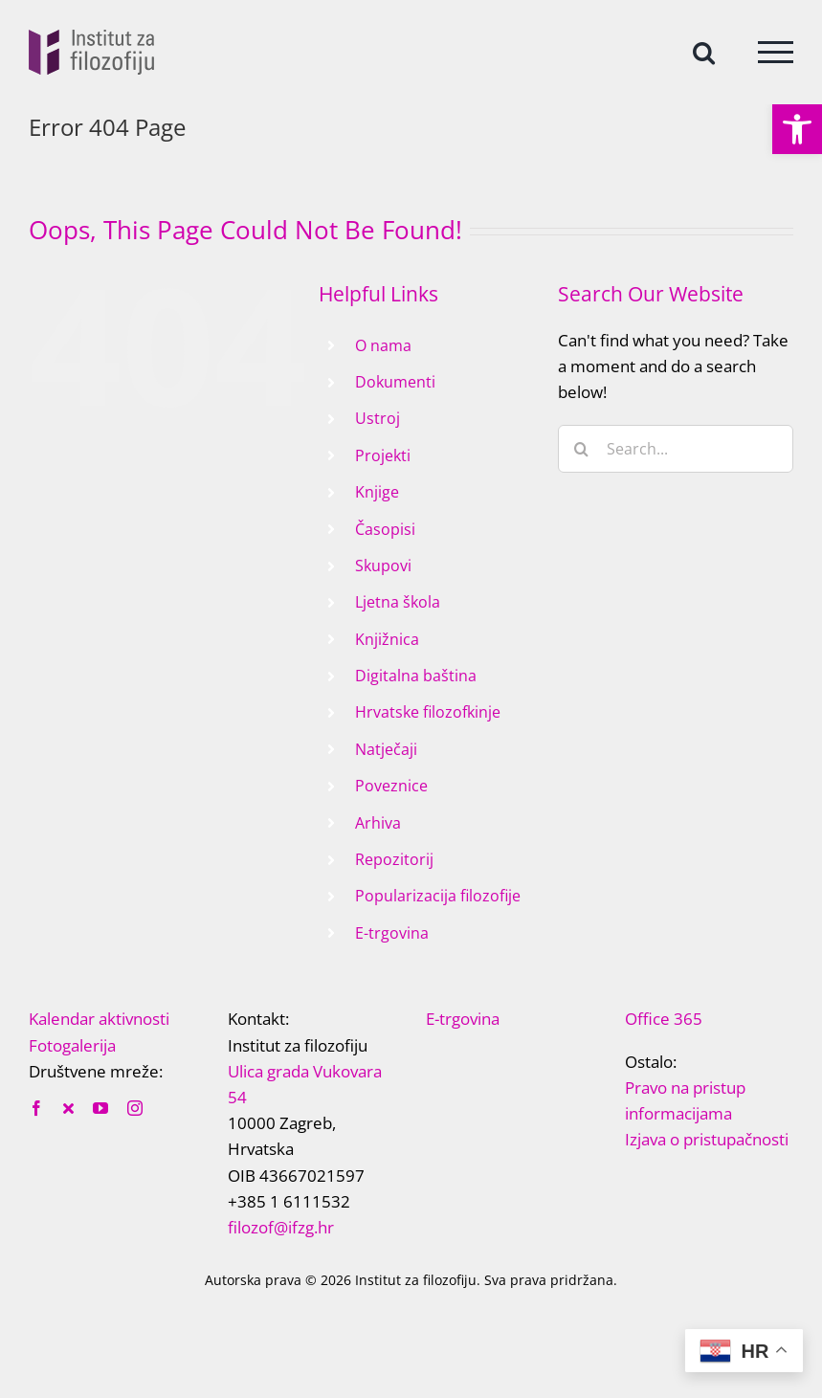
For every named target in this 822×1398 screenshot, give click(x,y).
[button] (797, 129)
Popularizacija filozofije (438, 895)
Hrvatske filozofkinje (427, 711)
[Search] (582, 449)
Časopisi (385, 529)
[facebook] (36, 1108)
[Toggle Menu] (775, 52)
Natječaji (386, 749)
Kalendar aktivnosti (99, 1019)
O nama (383, 345)
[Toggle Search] (704, 51)
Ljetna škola (397, 601)
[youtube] (100, 1108)
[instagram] (135, 1108)
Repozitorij (394, 859)
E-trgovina (392, 932)
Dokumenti (395, 381)
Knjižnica (387, 639)
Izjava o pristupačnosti (707, 1139)
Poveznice (391, 785)
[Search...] (675, 449)
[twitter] (68, 1108)
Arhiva (378, 822)
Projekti (383, 455)
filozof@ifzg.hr (281, 1227)
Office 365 (663, 1019)
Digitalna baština (416, 675)
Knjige (377, 491)
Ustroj (377, 418)
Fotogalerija (72, 1045)
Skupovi (383, 565)
